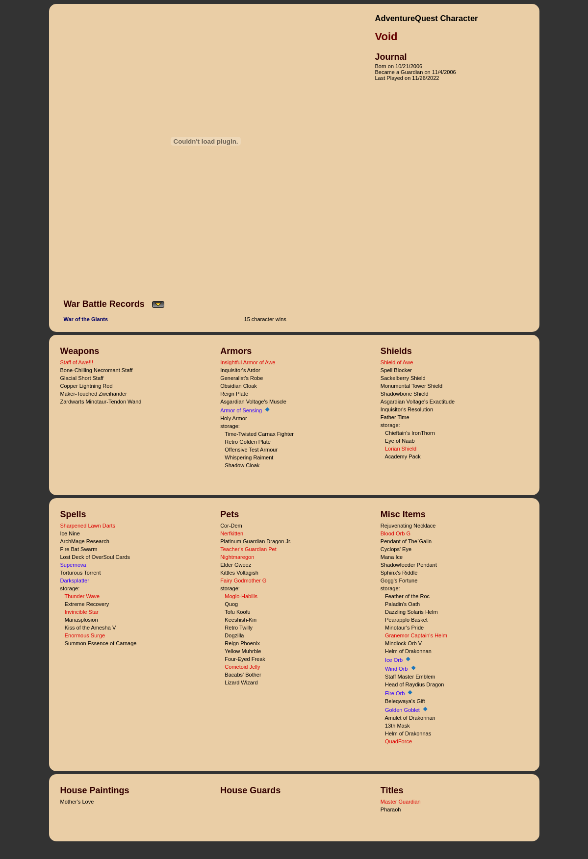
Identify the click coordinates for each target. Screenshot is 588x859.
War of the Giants (86, 319)
